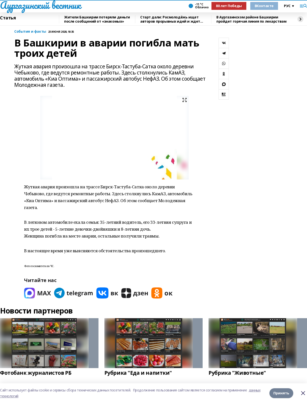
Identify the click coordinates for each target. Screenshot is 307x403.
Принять (281, 393)
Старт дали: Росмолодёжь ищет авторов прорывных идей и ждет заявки (170, 19)
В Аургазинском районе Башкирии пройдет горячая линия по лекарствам (251, 19)
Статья (8, 18)
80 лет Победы (229, 5)
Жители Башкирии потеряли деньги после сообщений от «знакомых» (97, 19)
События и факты (30, 32)
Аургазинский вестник (40, 5)
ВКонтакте (264, 5)
